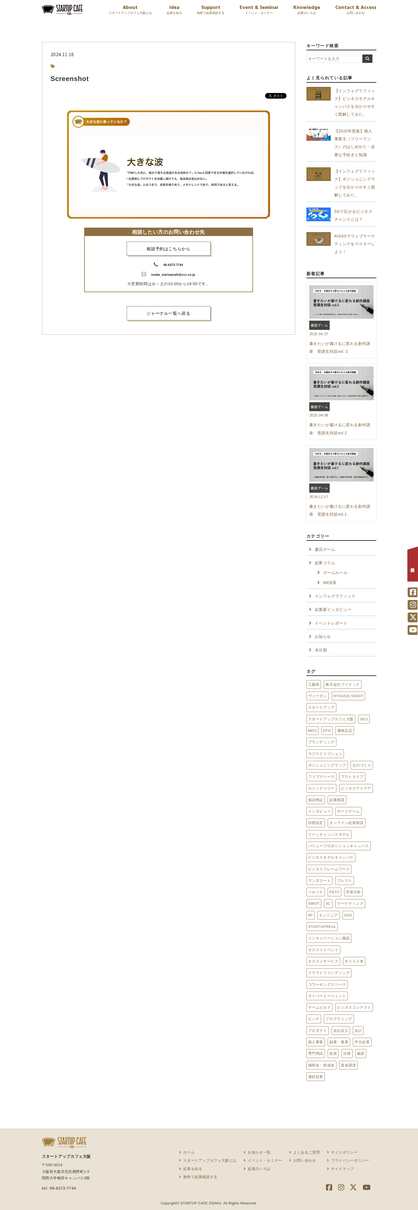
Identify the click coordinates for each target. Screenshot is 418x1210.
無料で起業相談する (200, 1177)
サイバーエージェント (327, 996)
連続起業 (315, 1077)
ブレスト (344, 880)
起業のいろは (259, 1169)
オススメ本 (354, 961)
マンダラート (319, 880)
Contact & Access (355, 10)
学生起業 (362, 1042)
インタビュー (319, 811)
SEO (364, 719)
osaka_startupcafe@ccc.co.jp (173, 274)
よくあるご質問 (306, 1152)
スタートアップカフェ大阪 (331, 719)
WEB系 (330, 582)
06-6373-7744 (173, 264)
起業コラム (325, 563)
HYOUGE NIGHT (348, 696)
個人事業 (315, 1042)
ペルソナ (315, 892)
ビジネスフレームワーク (329, 869)
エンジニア (328, 915)
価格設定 (345, 730)
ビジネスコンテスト (354, 1007)
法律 (347, 1053)
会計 (358, 1030)
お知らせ (323, 636)
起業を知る (192, 1169)
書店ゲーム (325, 549)
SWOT (314, 903)
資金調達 (348, 1065)
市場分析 (353, 892)
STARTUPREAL (322, 927)
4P (310, 915)
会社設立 (341, 1030)
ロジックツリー (321, 788)
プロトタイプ (352, 777)
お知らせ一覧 (259, 1152)
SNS (348, 915)
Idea (174, 10)
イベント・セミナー (265, 1160)
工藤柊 (314, 684)
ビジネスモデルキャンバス (331, 857)
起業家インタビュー (333, 609)
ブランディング (321, 742)
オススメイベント (323, 950)
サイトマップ (342, 1169)
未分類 (321, 650)
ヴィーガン (317, 696)
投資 (333, 1053)
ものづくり (361, 765)
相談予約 (412, 566)
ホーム (189, 1152)
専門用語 (315, 1053)
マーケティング (350, 903)
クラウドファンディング (329, 973)
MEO (312, 730)
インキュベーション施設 (329, 938)
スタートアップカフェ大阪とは (210, 1160)
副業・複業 (338, 1042)
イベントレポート (331, 623)
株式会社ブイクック (342, 684)
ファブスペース (321, 777)
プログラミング (338, 1019)
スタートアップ (321, 707)
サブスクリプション (325, 754)
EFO (327, 730)
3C (328, 903)
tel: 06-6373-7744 (59, 1188)
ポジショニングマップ (327, 765)
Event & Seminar (259, 10)
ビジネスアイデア (356, 788)
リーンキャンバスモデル (329, 834)
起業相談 (337, 800)
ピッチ (314, 1019)
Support (211, 10)
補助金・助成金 (321, 1065)
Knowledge (306, 10)
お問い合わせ (304, 1160)
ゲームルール (335, 572)
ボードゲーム (348, 811)
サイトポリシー (344, 1152)
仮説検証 (315, 800)
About (130, 10)
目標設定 (315, 823)
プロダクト (317, 1030)
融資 (361, 1053)
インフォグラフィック (335, 596)
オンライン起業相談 (346, 823)
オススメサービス (323, 961)
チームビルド (319, 1007)
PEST (334, 892)
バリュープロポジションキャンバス (338, 846)
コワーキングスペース (327, 984)
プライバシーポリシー (350, 1160)
